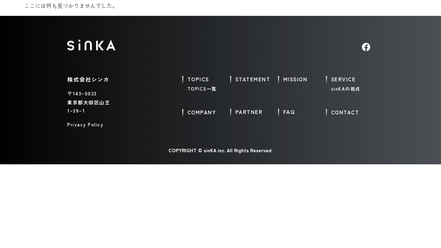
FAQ (289, 111)
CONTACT (345, 112)
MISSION (295, 79)
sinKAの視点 (345, 88)
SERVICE (343, 79)
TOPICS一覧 (202, 88)
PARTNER (249, 111)
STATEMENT (252, 79)
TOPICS (198, 79)
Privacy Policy (85, 124)
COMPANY (201, 112)
